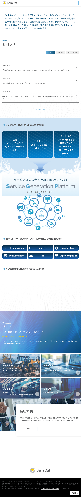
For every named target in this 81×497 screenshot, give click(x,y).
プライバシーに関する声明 (50, 488)
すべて (50, 69)
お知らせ (60, 69)
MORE (29, 454)
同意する (75, 493)
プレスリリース (72, 69)
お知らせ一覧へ (40, 126)
